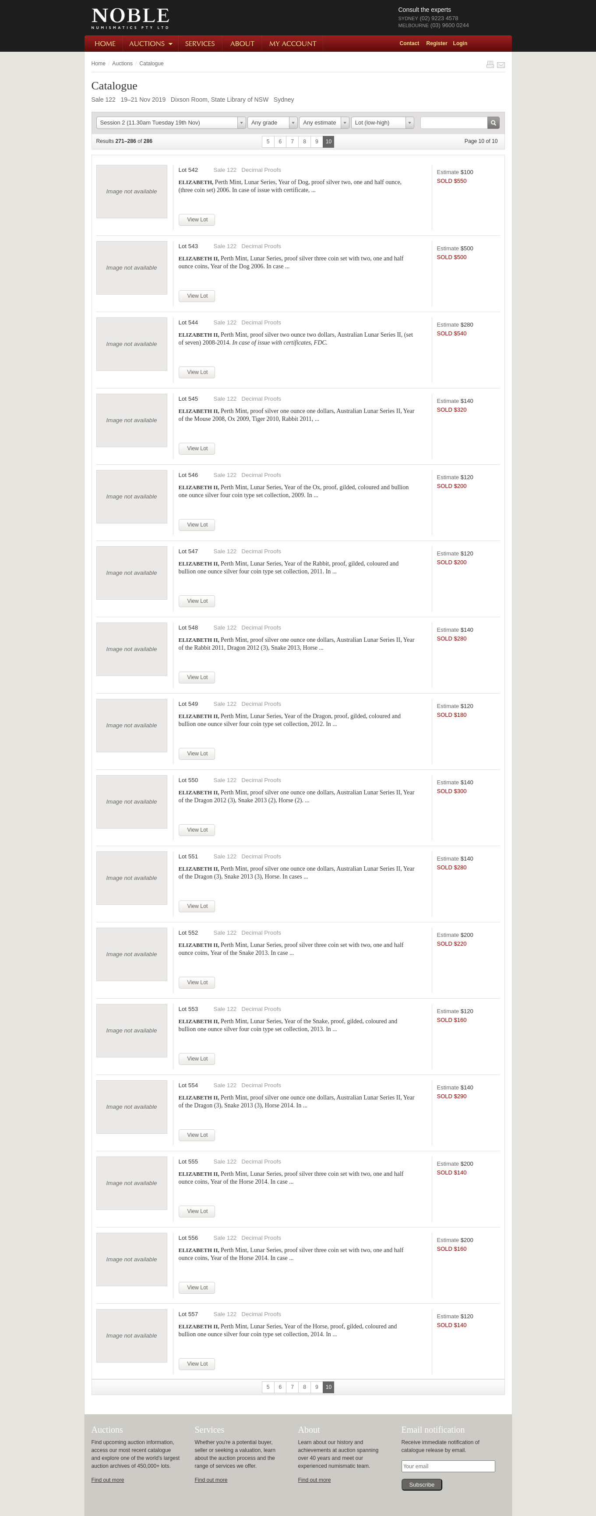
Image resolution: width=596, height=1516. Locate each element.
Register (437, 43)
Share (501, 64)
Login (460, 43)
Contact (410, 43)
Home (104, 44)
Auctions (151, 44)
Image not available (131, 191)
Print (490, 64)
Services (201, 44)
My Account (293, 44)
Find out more (108, 1480)
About (243, 44)
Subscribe (422, 1484)
